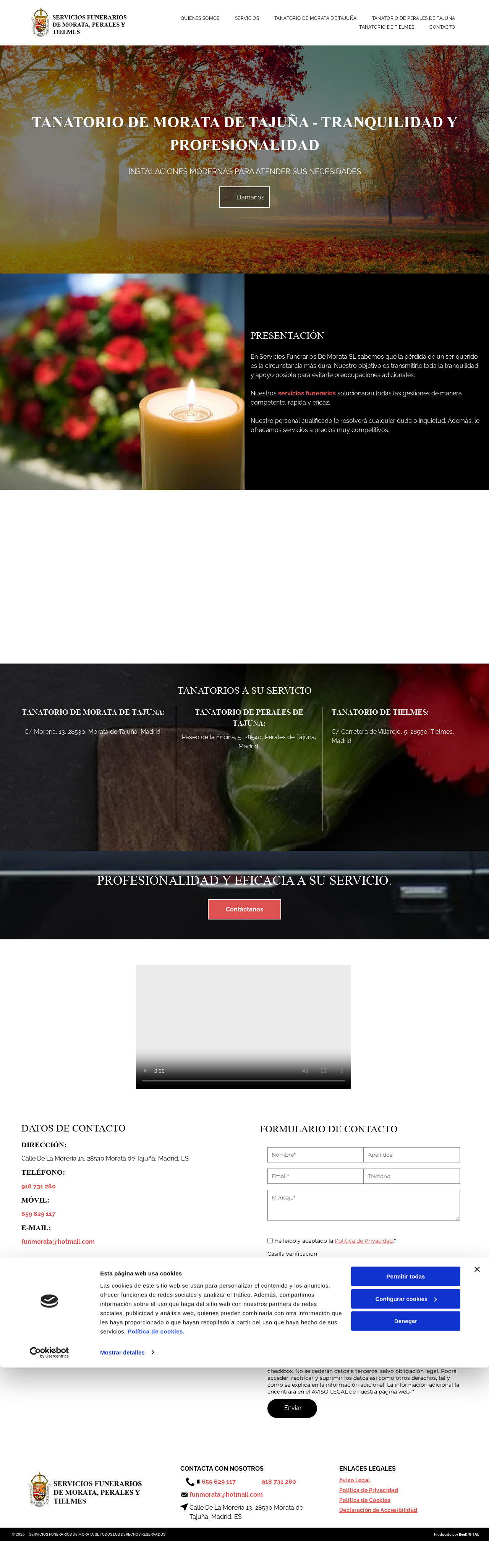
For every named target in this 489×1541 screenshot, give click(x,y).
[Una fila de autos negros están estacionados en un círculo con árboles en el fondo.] (244, 576)
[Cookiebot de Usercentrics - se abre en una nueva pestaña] (49, 1526)
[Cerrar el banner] (477, 1443)
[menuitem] (200, 18)
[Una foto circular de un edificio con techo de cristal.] (98, 576)
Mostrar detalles (122, 1526)
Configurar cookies (406, 1472)
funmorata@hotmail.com (58, 1241)
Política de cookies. (156, 1505)
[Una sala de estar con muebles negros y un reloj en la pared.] (390, 576)
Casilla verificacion (292, 1253)
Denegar (405, 1495)
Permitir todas (406, 1450)
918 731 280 (38, 1186)
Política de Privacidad (364, 1240)
